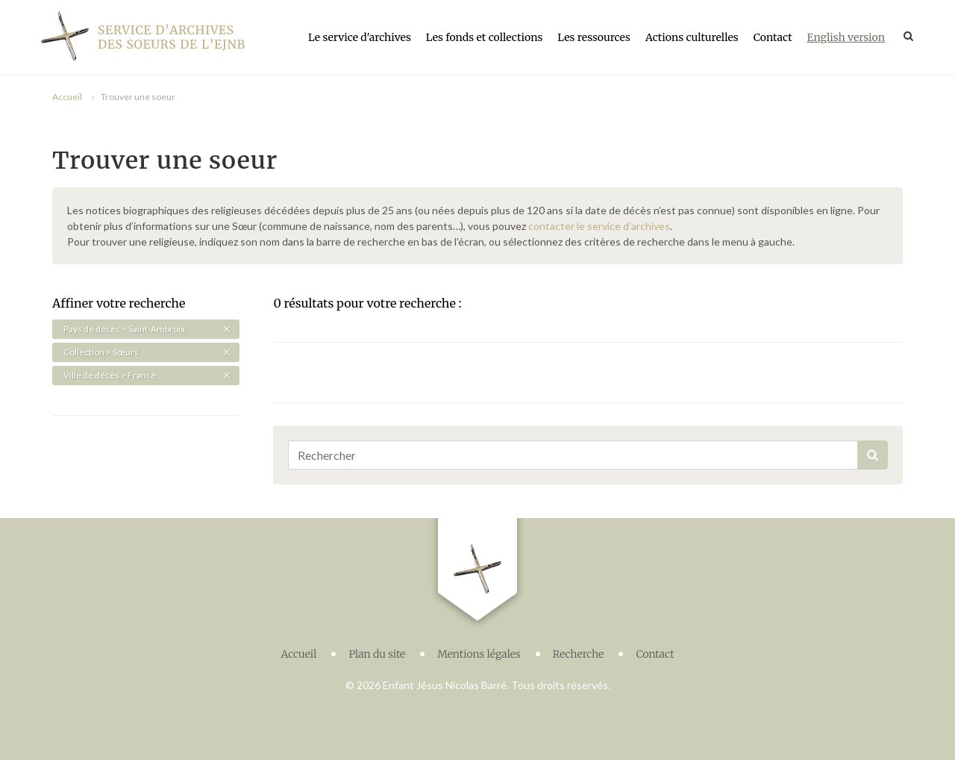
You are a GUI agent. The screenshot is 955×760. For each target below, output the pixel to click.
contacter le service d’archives (599, 225)
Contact (773, 37)
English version (846, 37)
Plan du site (376, 650)
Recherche (578, 650)
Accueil (67, 96)
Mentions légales (479, 650)
